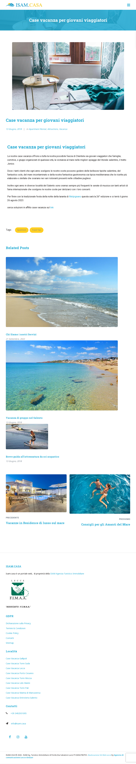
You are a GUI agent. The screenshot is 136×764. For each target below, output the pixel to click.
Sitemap (10, 642)
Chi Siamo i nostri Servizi (21, 334)
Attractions (52, 129)
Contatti (10, 638)
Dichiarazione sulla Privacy (18, 623)
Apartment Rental (37, 129)
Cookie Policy (12, 633)
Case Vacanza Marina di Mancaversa (23, 692)
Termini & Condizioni (15, 628)
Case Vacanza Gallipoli (16, 658)
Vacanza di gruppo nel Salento (24, 417)
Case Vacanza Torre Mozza (19, 678)
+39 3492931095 (19, 713)
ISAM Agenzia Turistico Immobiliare (67, 573)
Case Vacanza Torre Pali (17, 688)
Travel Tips (36, 230)
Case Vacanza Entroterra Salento (21, 697)
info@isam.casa (18, 723)
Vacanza (63, 129)
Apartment (21, 230)
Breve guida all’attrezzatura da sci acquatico (32, 456)
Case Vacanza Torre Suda (18, 663)
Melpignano (75, 196)
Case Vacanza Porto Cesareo (20, 673)
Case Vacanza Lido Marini (18, 683)
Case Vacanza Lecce (15, 668)
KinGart (29, 757)
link (52, 207)
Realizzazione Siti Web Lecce (99, 755)
